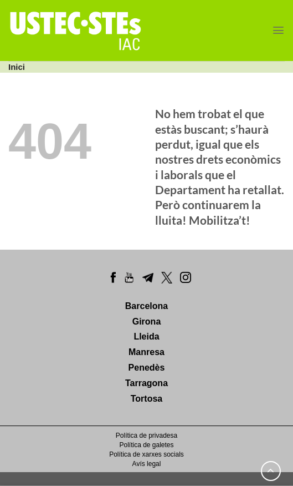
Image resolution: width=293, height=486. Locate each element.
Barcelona (146, 306)
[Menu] (278, 30)
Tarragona (146, 383)
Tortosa (146, 398)
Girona (146, 321)
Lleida (146, 336)
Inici (16, 67)
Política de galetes (146, 445)
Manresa (146, 352)
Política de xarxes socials (146, 454)
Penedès (146, 367)
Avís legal (146, 464)
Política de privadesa (146, 435)
